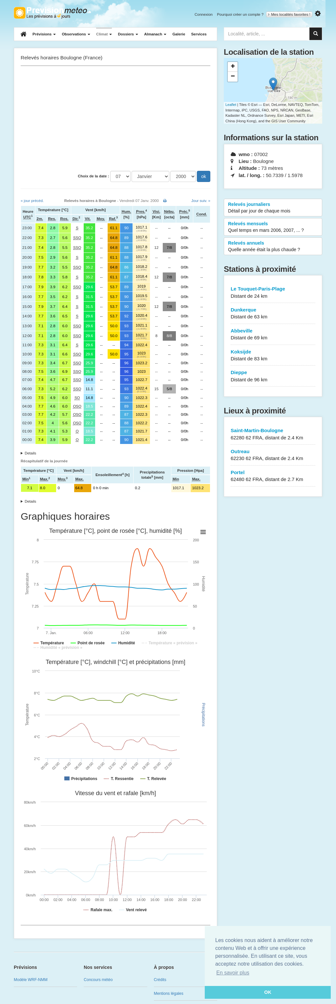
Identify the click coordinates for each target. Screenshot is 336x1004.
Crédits (160, 979)
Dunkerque (273, 313)
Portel (273, 476)
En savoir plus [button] (232, 972)
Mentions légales (168, 993)
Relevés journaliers (273, 208)
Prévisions (44, 34)
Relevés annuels (273, 246)
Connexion (204, 14)
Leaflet (230, 105)
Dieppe (273, 376)
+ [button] (233, 67)
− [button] (233, 77)
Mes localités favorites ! (289, 14)
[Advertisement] (115, 118)
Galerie (178, 34)
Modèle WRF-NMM (31, 979)
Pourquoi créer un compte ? (240, 14)
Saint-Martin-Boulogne (273, 434)
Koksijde (273, 355)
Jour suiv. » (200, 201)
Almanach (155, 34)
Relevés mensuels (273, 227)
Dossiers (128, 34)
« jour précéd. (32, 201)
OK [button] (267, 992)
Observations (76, 34)
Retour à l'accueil (52, 13)
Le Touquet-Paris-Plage (273, 292)
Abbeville (273, 334)
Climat (104, 34)
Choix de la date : (93, 176)
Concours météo (98, 979)
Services (198, 34)
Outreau (273, 455)
